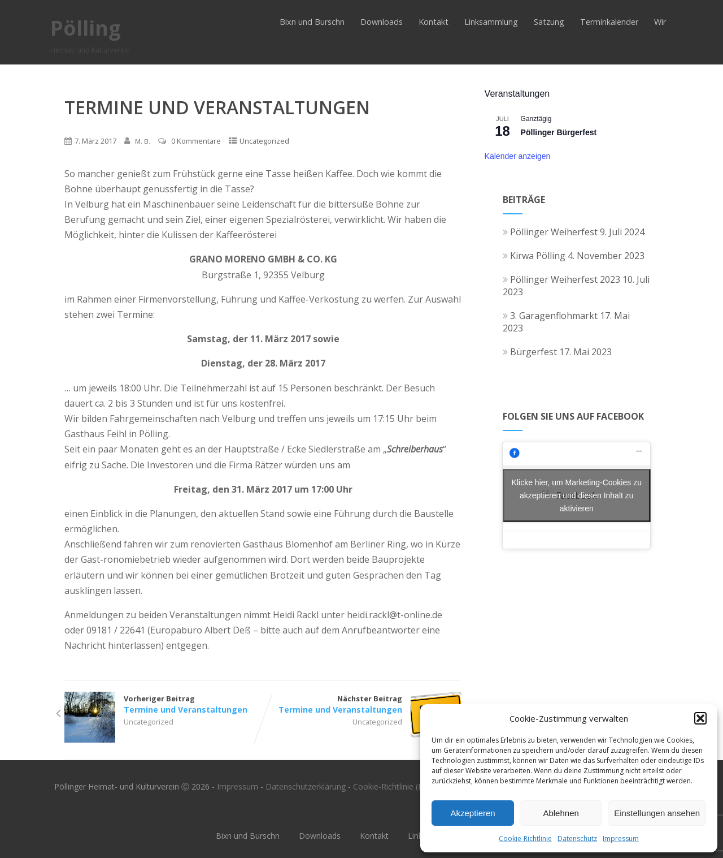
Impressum (621, 838)
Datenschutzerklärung (305, 786)
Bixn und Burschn (312, 21)
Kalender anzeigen (518, 156)
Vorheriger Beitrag (163, 704)
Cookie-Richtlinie (525, 838)
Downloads (381, 21)
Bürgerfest (530, 352)
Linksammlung (491, 21)
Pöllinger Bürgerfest (559, 132)
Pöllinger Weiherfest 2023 (561, 279)
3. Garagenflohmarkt (550, 315)
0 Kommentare (196, 141)
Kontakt (433, 21)
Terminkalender (609, 21)
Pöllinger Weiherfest (550, 232)
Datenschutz (577, 838)
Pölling (85, 28)
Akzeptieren (472, 813)
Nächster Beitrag (362, 704)
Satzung (549, 21)
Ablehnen (560, 813)
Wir (660, 21)
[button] (700, 718)
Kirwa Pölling (534, 255)
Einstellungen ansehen (657, 813)
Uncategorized (264, 141)
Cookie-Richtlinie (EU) (392, 786)
